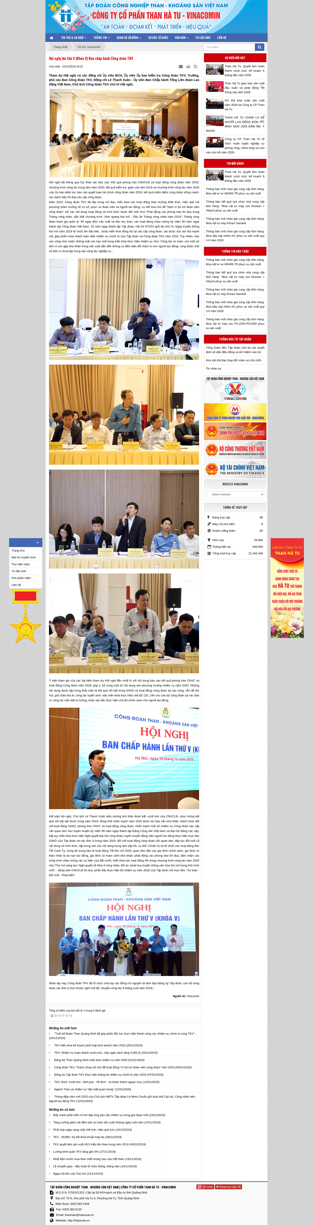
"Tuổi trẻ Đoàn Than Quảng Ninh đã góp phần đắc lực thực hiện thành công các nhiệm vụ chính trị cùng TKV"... (125, 1033)
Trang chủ (18, 550)
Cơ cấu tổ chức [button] (158, 37)
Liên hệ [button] (221, 37)
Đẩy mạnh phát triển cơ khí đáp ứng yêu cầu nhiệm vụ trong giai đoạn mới (100, 1115)
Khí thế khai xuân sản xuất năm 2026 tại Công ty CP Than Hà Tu (244, 105)
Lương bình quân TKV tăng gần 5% (76, 1151)
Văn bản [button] (181, 38)
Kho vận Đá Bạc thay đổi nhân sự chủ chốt (233, 360)
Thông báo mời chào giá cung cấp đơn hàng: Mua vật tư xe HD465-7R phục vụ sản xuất (235, 191)
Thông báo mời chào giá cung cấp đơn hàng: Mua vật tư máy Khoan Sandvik (235, 221)
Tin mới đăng (235, 163)
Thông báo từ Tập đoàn (235, 339)
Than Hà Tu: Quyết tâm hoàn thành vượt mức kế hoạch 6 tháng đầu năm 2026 (244, 71)
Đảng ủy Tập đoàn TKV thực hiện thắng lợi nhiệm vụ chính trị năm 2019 (100, 1074)
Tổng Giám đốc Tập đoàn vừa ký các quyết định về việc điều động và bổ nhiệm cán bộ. (235, 350)
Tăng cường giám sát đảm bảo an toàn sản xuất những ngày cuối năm (98, 1122)
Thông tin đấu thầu (235, 251)
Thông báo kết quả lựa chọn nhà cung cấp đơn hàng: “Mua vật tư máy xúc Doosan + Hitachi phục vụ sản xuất (235, 206)
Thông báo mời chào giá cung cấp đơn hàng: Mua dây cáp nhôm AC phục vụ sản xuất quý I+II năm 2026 (235, 236)
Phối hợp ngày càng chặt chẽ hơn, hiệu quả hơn (84, 1129)
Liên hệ (16, 585)
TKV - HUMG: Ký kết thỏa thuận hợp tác (79, 1137)
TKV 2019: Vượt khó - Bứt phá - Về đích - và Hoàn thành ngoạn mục (98, 1082)
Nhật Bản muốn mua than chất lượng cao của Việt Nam (88, 1159)
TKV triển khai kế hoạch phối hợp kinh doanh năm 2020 (89, 1045)
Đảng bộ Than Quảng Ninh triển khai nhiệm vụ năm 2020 (90, 1060)
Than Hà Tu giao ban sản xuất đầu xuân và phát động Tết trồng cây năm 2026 (244, 88)
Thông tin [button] (101, 38)
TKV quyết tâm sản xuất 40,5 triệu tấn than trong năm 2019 (91, 1144)
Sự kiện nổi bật (235, 57)
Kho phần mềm (21, 578)
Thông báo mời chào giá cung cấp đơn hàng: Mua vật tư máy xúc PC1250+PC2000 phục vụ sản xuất (235, 324)
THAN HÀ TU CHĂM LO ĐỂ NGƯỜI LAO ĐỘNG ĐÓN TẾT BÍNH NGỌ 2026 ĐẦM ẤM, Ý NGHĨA (235, 124)
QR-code (205, 1186)
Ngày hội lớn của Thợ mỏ (69, 1173)
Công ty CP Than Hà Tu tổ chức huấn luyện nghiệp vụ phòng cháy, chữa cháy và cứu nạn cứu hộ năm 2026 (235, 145)
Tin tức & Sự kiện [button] (73, 38)
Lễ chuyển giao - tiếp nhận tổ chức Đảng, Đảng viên (86, 1166)
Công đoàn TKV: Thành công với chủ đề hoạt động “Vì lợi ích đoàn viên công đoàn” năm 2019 (114, 1067)
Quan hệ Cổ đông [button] (129, 38)
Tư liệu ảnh (19, 571)
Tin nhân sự (213, 368)
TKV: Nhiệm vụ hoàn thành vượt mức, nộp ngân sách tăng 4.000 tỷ (97, 1052)
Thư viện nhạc (21, 564)
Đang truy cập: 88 (228, 1186)
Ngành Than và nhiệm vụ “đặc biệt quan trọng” (84, 1089)
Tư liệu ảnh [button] (202, 37)
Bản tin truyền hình (24, 557)
